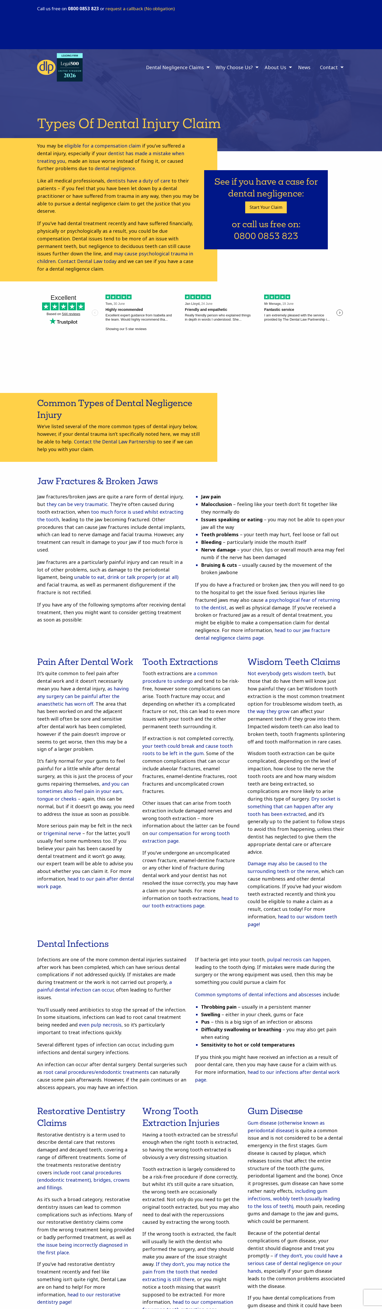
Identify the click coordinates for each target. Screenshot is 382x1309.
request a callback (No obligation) (140, 9)
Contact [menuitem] (329, 67)
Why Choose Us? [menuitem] (234, 67)
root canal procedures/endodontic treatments (96, 1072)
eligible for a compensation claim (102, 146)
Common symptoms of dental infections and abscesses (258, 994)
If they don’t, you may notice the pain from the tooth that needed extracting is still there (186, 1272)
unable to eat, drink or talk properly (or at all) (126, 577)
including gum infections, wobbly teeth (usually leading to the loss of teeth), (294, 1198)
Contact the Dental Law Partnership (115, 441)
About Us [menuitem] (275, 67)
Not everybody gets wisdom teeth (286, 673)
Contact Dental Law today (87, 261)
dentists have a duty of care (138, 181)
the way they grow (268, 711)
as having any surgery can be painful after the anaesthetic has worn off (83, 696)
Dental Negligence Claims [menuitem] (175, 67)
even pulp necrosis (100, 1025)
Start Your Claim (266, 207)
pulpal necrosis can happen (298, 959)
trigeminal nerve (62, 833)
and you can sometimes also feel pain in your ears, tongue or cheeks (83, 791)
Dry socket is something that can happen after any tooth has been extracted (294, 806)
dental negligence (115, 168)
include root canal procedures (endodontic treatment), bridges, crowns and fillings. (83, 1180)
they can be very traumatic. (78, 504)
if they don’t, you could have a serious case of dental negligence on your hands (295, 1263)
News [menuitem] (304, 67)
